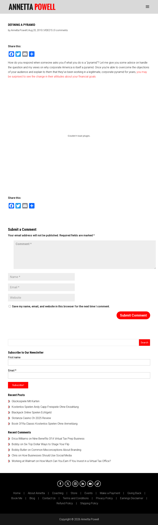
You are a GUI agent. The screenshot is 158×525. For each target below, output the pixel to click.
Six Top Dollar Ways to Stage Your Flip (46, 444)
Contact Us (49, 498)
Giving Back (134, 493)
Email (12, 370)
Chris (14, 455)
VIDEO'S (48, 30)
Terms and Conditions (76, 498)
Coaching (57, 493)
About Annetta (36, 493)
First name (14, 357)
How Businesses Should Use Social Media (47, 455)
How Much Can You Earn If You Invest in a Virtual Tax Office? (75, 461)
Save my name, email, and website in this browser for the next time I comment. (61, 306)
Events (89, 493)
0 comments (61, 30)
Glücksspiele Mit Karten (25, 401)
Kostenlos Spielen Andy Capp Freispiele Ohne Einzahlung (45, 406)
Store (74, 493)
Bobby (16, 444)
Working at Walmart (23, 461)
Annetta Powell (19, 30)
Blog (32, 498)
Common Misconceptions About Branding (56, 449)
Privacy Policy (104, 498)
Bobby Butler (19, 449)
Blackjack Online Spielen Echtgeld (31, 412)
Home (17, 493)
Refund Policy (65, 503)
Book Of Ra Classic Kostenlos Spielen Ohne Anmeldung (44, 423)
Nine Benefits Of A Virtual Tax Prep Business (58, 438)
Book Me (16, 498)
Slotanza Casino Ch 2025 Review (31, 418)
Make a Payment (110, 493)
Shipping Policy (89, 503)
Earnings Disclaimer (131, 498)
